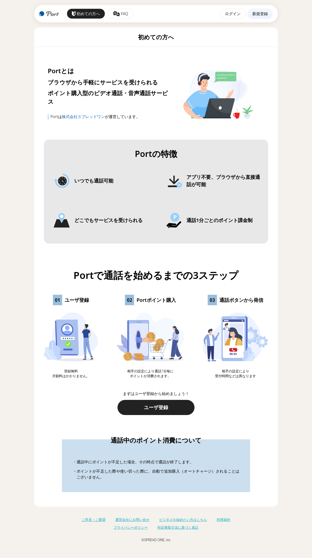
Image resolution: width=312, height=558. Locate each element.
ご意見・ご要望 (94, 519)
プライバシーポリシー (131, 527)
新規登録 (260, 13)
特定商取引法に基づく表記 (177, 527)
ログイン (233, 13)
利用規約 (223, 519)
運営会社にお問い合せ (132, 519)
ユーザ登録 (156, 407)
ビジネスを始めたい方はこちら (183, 519)
